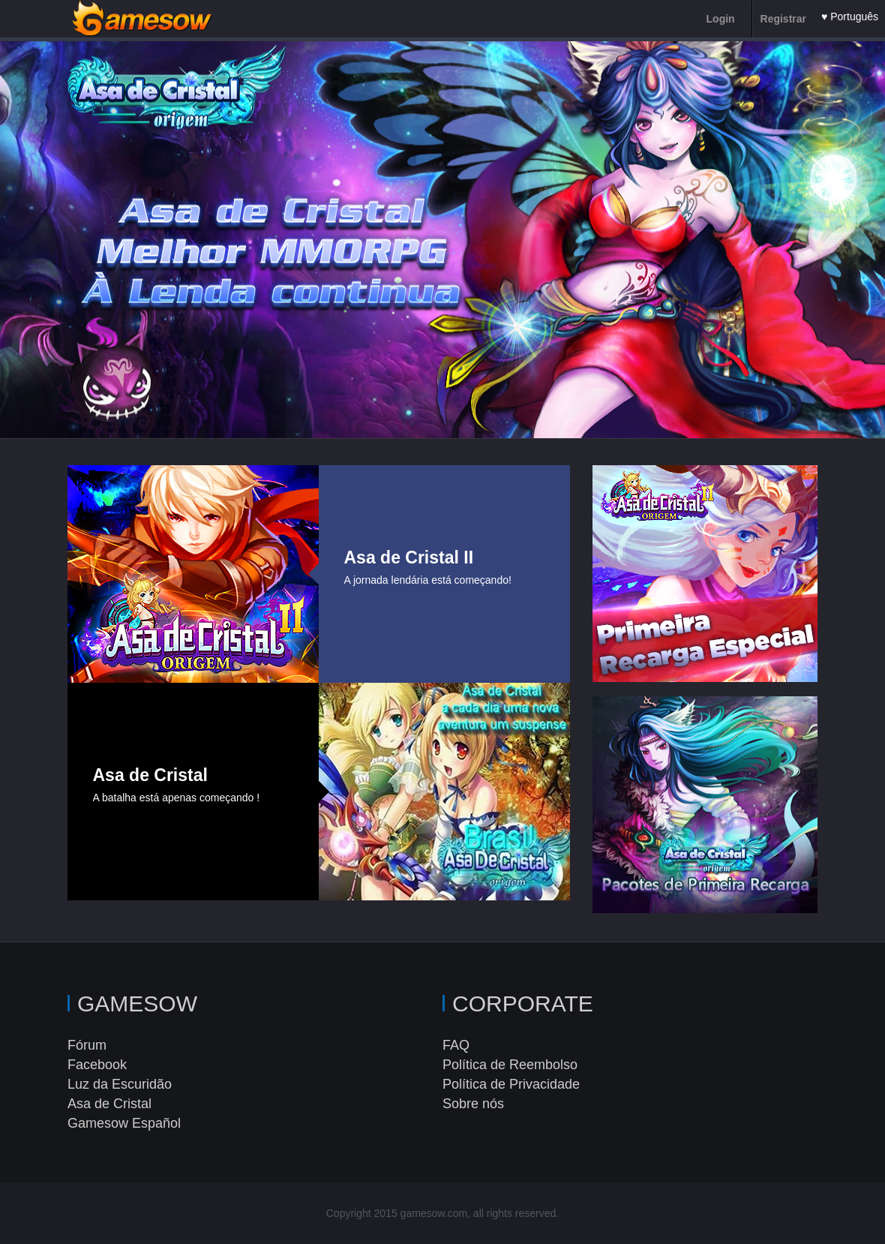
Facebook (97, 1064)
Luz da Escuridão (120, 1084)
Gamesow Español (124, 1123)
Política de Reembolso (510, 1064)
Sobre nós (473, 1103)
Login (720, 19)
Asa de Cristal (110, 1103)
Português (854, 17)
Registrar (783, 19)
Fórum (87, 1045)
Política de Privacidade (511, 1084)
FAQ (456, 1045)
